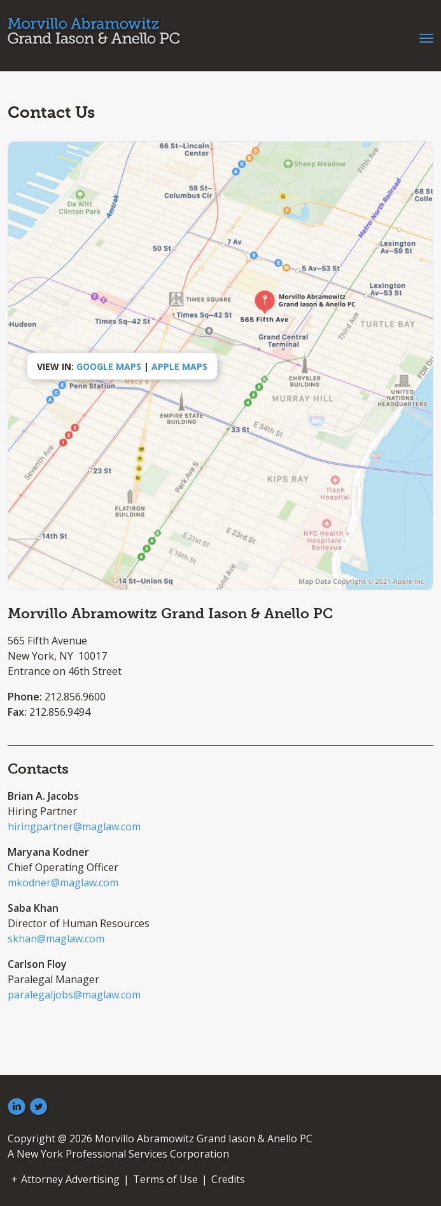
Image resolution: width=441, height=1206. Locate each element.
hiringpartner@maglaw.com (74, 826)
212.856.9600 (75, 697)
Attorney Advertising (70, 1179)
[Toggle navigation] (426, 37)
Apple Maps (179, 366)
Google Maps (108, 366)
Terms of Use (165, 1179)
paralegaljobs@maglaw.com (74, 995)
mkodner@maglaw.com (63, 883)
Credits (228, 1179)
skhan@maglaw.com (56, 939)
